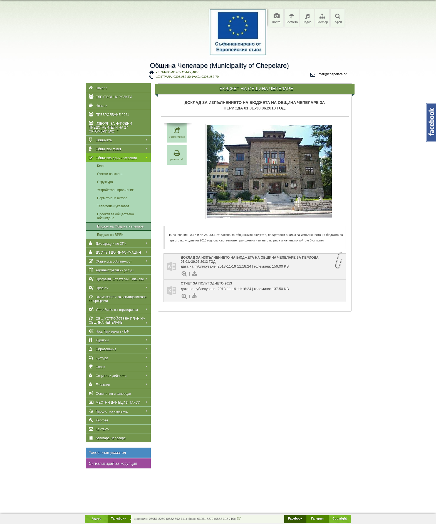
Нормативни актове (112, 198)
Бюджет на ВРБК (110, 235)
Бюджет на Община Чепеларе (120, 226)
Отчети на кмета (109, 174)
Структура (105, 182)
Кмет (101, 166)
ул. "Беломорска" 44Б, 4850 (177, 72)
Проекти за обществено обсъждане (115, 216)
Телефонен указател (113, 206)
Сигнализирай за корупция (113, 463)
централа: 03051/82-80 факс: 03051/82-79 (187, 76)
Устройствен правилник (115, 190)
